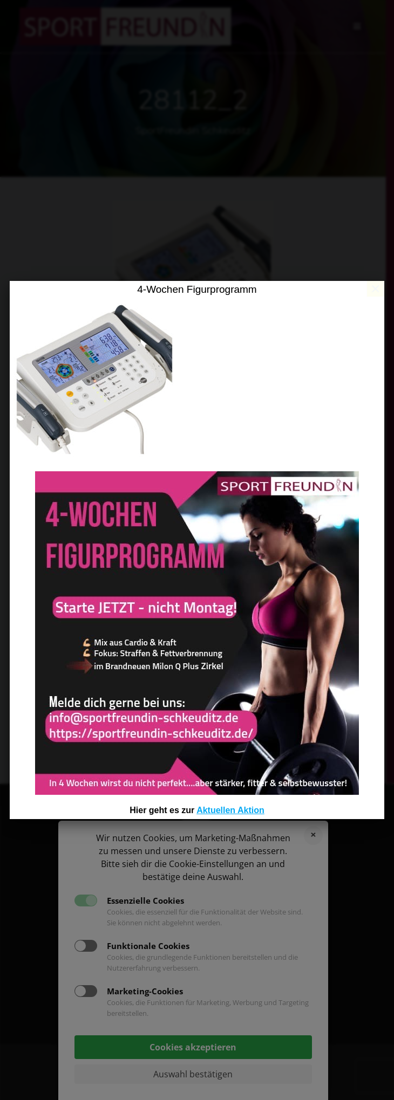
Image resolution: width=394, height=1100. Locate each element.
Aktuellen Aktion (230, 810)
